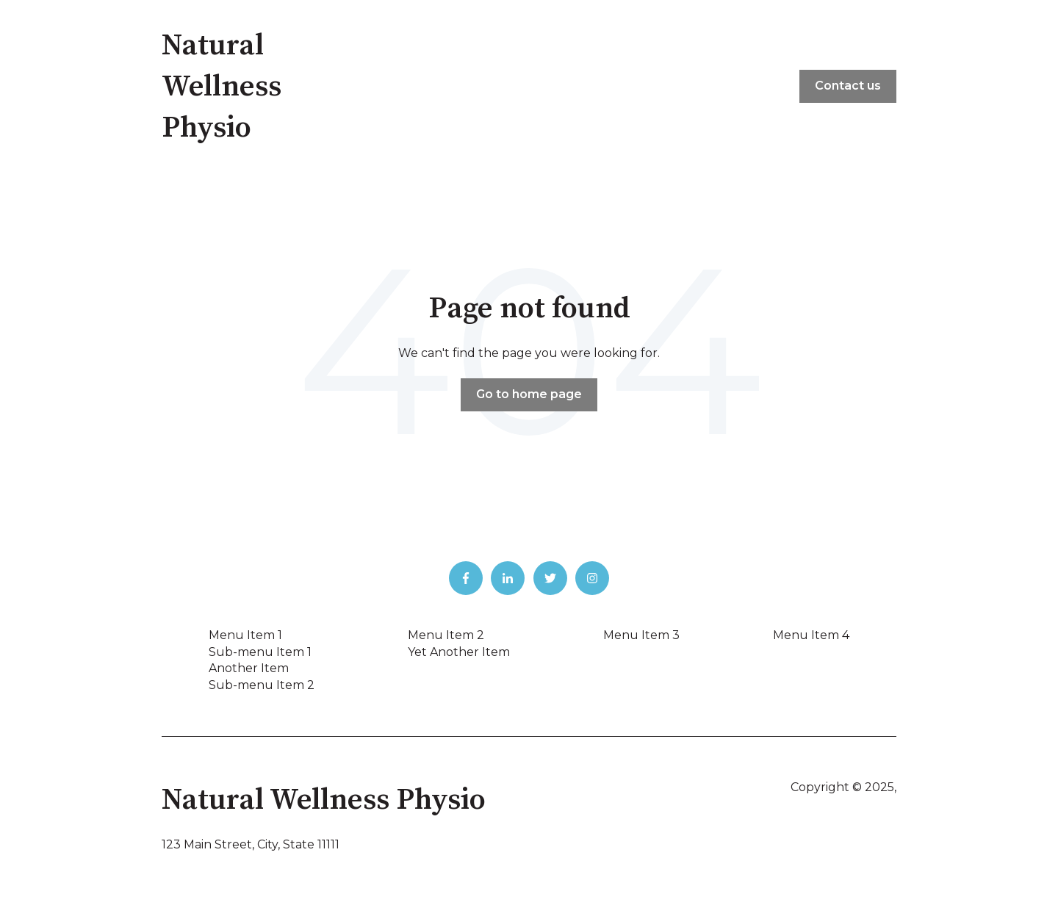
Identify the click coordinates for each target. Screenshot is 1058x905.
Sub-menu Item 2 (261, 685)
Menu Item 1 (245, 635)
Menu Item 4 (811, 635)
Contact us (848, 86)
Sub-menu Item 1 (260, 652)
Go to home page (529, 394)
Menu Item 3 (641, 635)
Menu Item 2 (446, 635)
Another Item (249, 668)
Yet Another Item (459, 652)
